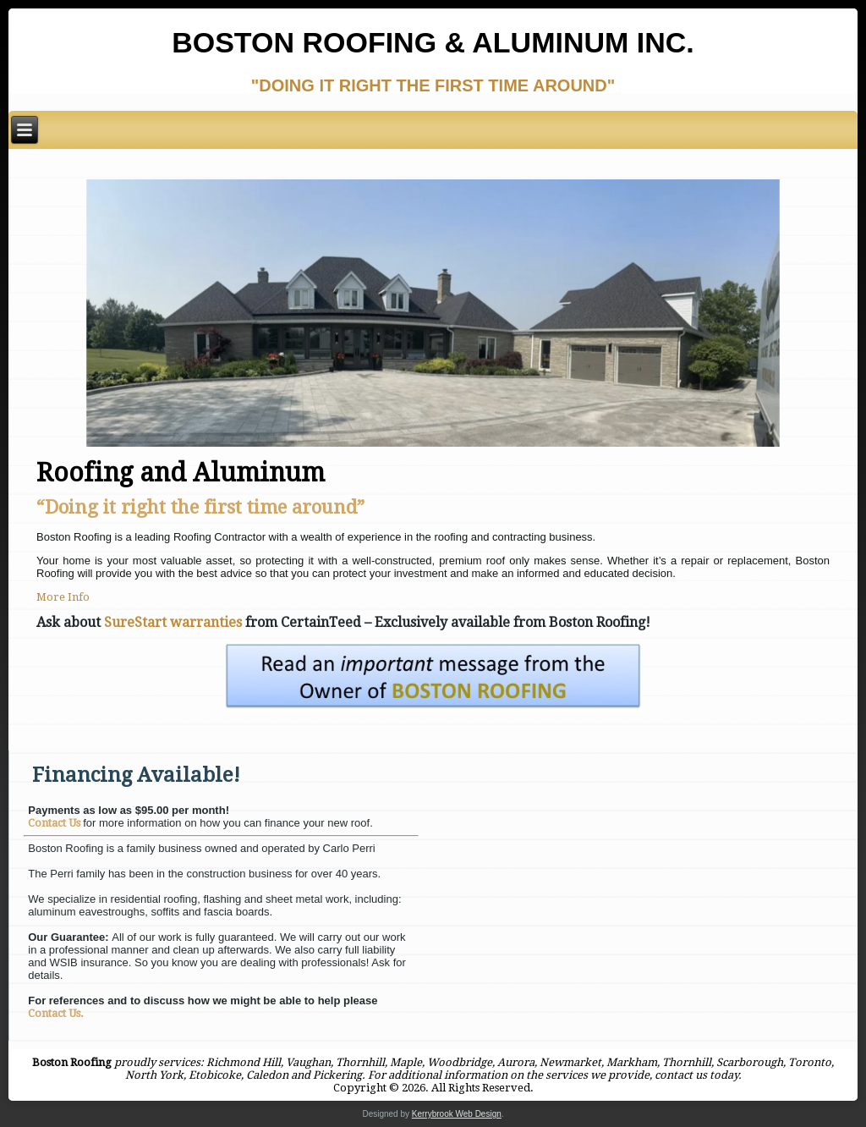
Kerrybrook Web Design (457, 1114)
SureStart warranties (173, 622)
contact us (681, 1075)
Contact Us (55, 822)
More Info (63, 597)
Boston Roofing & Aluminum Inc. (433, 42)
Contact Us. (56, 1013)
